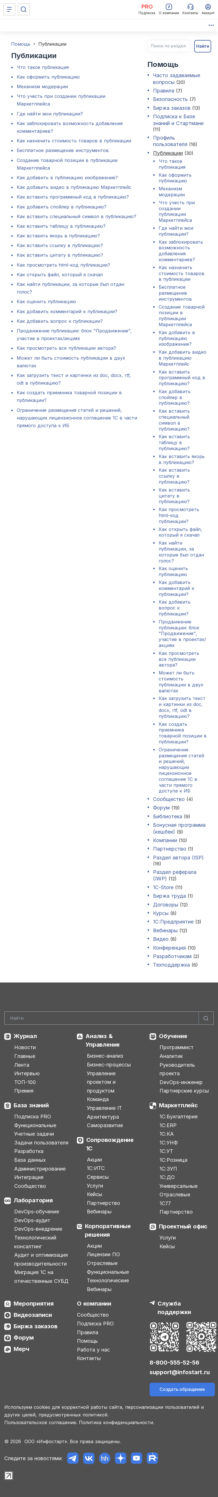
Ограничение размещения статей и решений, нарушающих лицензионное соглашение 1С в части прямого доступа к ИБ (77, 417)
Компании (165, 840)
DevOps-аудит (32, 1220)
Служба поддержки (174, 1307)
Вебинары (165, 930)
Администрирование (40, 1169)
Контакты (89, 1358)
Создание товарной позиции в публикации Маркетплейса (182, 315)
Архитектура (103, 1117)
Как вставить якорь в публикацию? (58, 236)
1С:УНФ (169, 1143)
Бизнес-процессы (109, 1065)
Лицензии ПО (103, 1254)
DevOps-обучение (36, 1212)
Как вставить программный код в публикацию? (73, 197)
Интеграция (28, 1177)
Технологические (108, 1280)
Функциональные (35, 1125)
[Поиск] (24, 9)
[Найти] (206, 1018)
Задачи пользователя (41, 1143)
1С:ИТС (96, 1168)
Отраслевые (102, 1263)
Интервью (27, 1073)
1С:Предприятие (173, 922)
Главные (24, 1056)
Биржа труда (169, 896)
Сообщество (169, 799)
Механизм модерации (42, 86)
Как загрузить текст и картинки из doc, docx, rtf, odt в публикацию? (182, 707)
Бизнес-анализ (105, 1056)
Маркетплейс (178, 1105)
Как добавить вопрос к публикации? (60, 321)
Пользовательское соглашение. (40, 1422)
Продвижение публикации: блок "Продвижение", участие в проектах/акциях (182, 633)
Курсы (161, 913)
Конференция (169, 948)
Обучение (173, 1036)
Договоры (165, 905)
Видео (161, 939)
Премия (23, 1091)
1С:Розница (173, 1160)
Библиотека (167, 816)
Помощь (20, 44)
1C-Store (163, 887)
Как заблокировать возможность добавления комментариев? (181, 250)
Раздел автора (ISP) (178, 858)
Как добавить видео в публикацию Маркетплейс (74, 187)
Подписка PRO (32, 1116)
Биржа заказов (171, 108)
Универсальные (179, 1186)
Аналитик (171, 1056)
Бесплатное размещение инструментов (63, 150)
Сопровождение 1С (110, 1144)
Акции (94, 1160)
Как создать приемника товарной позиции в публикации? (183, 733)
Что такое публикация (43, 67)
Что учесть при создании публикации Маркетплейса (177, 211)
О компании (94, 1303)
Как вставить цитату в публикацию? (60, 255)
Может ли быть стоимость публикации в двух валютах (181, 681)
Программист (177, 1047)
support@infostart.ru (180, 1372)
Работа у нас (93, 1350)
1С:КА (167, 1134)
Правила (163, 91)
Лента (21, 1065)
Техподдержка (171, 965)
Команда (98, 1099)
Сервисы (98, 1177)
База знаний (31, 1105)
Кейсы (94, 1194)
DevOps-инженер (181, 1082)
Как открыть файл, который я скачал (60, 274)
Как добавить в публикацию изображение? (67, 177)
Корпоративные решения (108, 1230)
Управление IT (104, 1108)
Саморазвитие (105, 1125)
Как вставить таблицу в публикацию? (61, 226)
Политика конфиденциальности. (116, 1422)
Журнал (25, 1036)
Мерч (21, 1349)
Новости (25, 1047)
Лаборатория (33, 1200)
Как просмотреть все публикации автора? (66, 348)
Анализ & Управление (102, 1040)
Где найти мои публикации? (50, 114)
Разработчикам (172, 956)
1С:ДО (167, 1177)
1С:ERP (168, 1125)
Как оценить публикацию (46, 301)
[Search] (109, 1018)
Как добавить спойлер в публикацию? (61, 207)
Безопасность (170, 99)
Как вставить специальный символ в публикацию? (76, 216)
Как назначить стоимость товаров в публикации (74, 141)
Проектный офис (183, 1226)
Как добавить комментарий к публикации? (67, 311)
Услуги (95, 1186)
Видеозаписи (33, 1315)
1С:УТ (166, 1151)
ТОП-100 (25, 1082)
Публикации (168, 153)
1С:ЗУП (168, 1169)
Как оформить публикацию (48, 77)
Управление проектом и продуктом (101, 1082)
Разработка (28, 1151)
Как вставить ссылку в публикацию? (60, 245)
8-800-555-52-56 (174, 1362)
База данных (30, 1160)
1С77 (165, 1203)
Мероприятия (34, 1303)
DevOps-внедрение (38, 1229)
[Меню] (9, 9)
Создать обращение (182, 1389)
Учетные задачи (34, 1134)
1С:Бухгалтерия (179, 1116)
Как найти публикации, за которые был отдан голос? (181, 551)
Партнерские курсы (184, 1091)
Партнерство (169, 849)
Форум (161, 808)
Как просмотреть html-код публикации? (63, 265)
